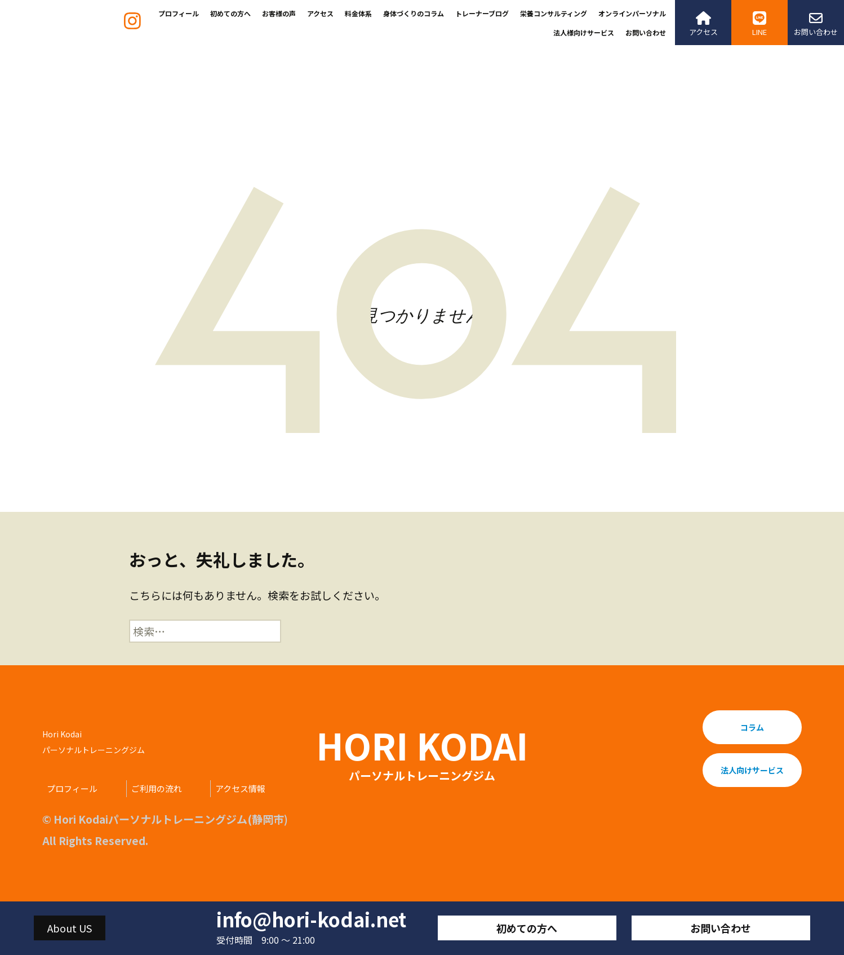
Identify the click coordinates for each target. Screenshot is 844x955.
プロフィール (178, 13)
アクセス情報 (240, 788)
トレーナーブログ (482, 13)
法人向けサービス (752, 770)
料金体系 (358, 13)
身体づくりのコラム (413, 13)
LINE (759, 24)
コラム (752, 727)
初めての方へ (230, 13)
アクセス (320, 13)
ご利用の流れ (156, 788)
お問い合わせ (645, 32)
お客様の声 (279, 13)
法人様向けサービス (583, 32)
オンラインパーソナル (632, 13)
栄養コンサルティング (553, 13)
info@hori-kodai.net (311, 919)
